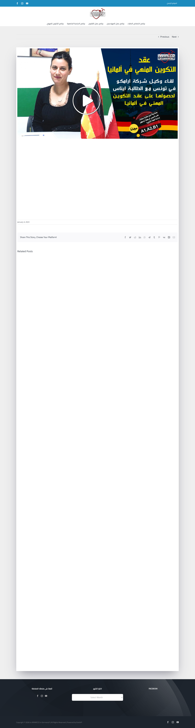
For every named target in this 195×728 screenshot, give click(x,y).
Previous (164, 36)
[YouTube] (46, 696)
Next (174, 36)
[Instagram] (42, 696)
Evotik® (79, 722)
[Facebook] (38, 696)
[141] (97, 93)
